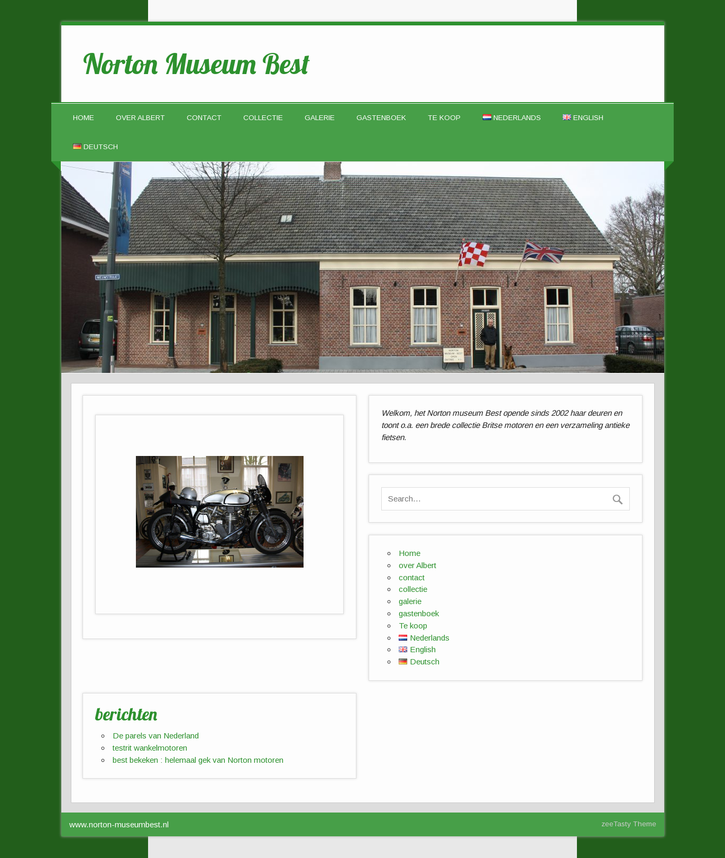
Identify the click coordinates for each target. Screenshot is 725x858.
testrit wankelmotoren (150, 747)
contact (204, 118)
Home (83, 118)
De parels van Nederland (156, 735)
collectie (263, 118)
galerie (320, 118)
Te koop (444, 118)
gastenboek (381, 118)
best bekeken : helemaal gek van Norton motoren (198, 759)
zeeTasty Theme (628, 824)
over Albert (140, 118)
